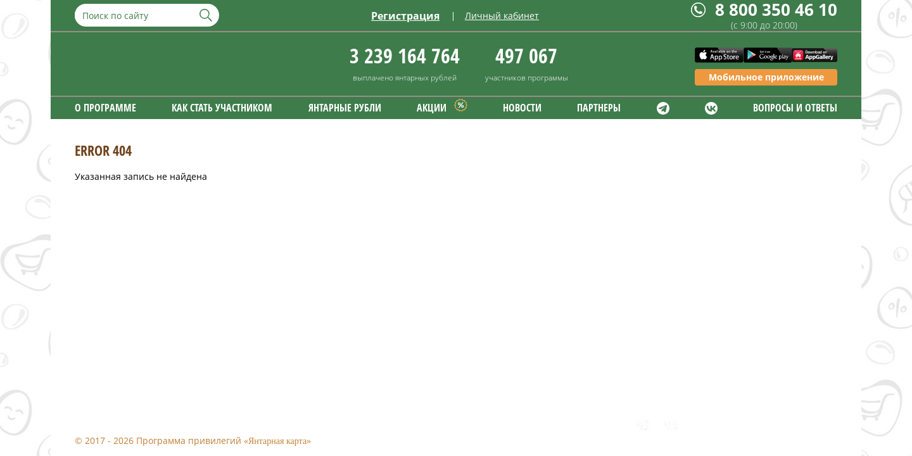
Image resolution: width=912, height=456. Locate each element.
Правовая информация (125, 422)
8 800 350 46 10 (776, 9)
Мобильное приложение (766, 77)
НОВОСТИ (522, 108)
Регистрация (405, 16)
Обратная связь (236, 422)
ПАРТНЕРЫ (599, 108)
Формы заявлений (336, 422)
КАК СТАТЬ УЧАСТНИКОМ (222, 108)
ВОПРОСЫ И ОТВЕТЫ (795, 108)
